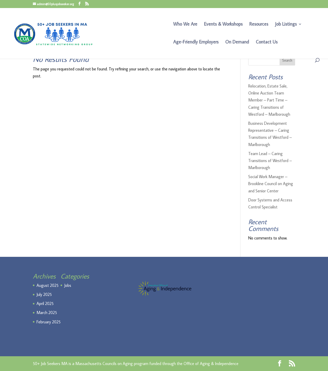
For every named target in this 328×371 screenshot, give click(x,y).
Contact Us (267, 42)
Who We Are (185, 24)
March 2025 (47, 312)
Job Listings (286, 24)
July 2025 (44, 294)
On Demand (237, 42)
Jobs (67, 285)
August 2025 (48, 285)
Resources (258, 24)
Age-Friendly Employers (195, 42)
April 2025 (45, 303)
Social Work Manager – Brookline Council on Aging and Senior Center (270, 183)
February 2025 (49, 321)
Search (287, 60)
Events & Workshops (223, 24)
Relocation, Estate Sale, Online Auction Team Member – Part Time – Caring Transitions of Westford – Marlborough (269, 100)
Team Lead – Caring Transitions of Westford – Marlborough (270, 160)
